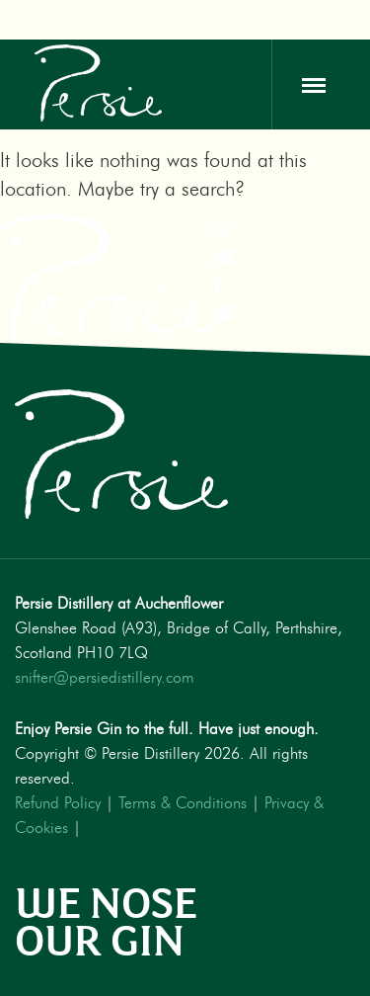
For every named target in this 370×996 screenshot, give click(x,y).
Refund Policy (58, 803)
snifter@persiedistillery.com (104, 678)
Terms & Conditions (182, 803)
